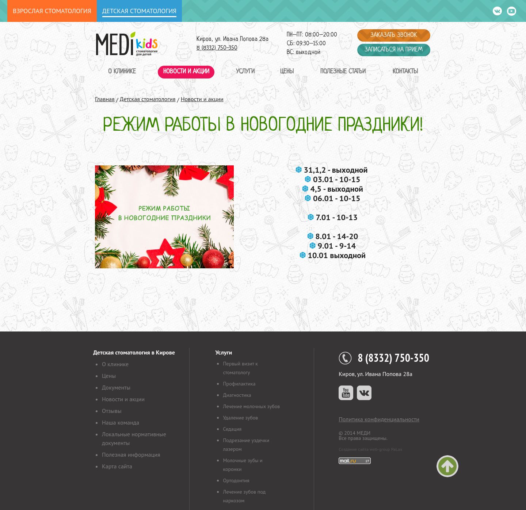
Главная (105, 99)
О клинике (122, 71)
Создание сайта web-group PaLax (370, 449)
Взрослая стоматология (52, 11)
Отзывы (111, 410)
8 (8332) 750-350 (217, 48)
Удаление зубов (240, 417)
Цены (287, 71)
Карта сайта (117, 466)
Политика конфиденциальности (379, 419)
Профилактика (239, 383)
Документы (116, 387)
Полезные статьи (343, 71)
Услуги (245, 71)
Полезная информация (131, 454)
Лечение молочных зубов (251, 406)
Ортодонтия (236, 480)
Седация (232, 429)
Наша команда (120, 422)
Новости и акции (186, 71)
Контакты (405, 71)
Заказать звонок (393, 35)
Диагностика (237, 395)
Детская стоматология (139, 11)
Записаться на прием (394, 49)
